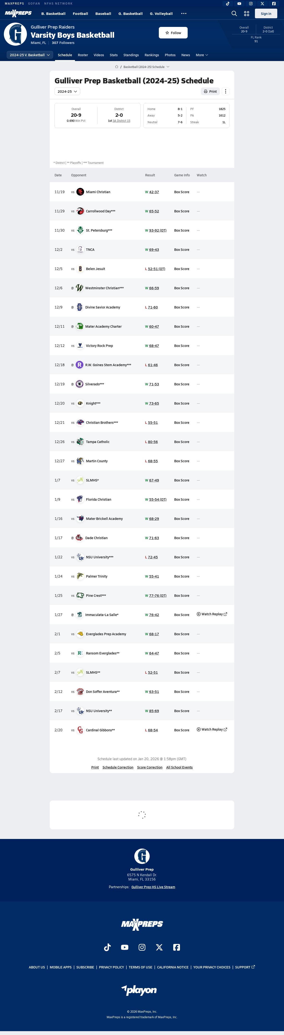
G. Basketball (130, 13)
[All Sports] (184, 13)
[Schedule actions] (225, 91)
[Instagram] (251, 3)
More (201, 54)
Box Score (181, 191)
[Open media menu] (247, 13)
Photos (170, 54)
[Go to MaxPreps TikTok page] (107, 947)
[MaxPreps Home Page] (116, 67)
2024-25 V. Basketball (30, 54)
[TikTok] (227, 3)
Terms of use (140, 967)
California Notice (173, 967)
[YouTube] (239, 3)
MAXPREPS (14, 3)
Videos (99, 54)
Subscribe (85, 967)
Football (80, 13)
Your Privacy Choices (211, 967)
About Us (37, 967)
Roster (83, 54)
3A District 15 (121, 121)
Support (245, 967)
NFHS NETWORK (58, 3)
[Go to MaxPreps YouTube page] (125, 947)
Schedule (65, 54)
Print (95, 767)
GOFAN (34, 3)
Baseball (103, 13)
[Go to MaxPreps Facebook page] (176, 947)
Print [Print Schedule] (210, 91)
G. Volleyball (161, 13)
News (185, 54)
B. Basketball (53, 13)
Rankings (152, 54)
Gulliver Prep (142, 860)
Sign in (266, 13)
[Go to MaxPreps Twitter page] (159, 947)
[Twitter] (262, 3)
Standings (131, 54)
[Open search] (234, 13)
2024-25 (67, 91)
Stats (114, 54)
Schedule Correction (118, 767)
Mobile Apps (61, 967)
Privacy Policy (111, 967)
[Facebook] (274, 3)
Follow (173, 32)
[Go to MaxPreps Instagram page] (142, 947)
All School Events (179, 767)
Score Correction (149, 767)
